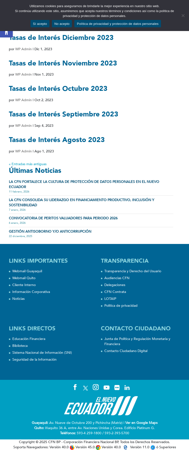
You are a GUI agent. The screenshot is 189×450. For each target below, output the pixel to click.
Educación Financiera (28, 339)
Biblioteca (20, 345)
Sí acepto (40, 24)
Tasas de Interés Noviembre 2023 (63, 63)
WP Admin (23, 49)
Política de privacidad (121, 305)
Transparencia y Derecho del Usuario (132, 271)
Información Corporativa (31, 291)
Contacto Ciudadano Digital (125, 351)
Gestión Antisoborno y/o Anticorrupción (50, 231)
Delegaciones (114, 285)
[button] (6, 31)
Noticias (18, 298)
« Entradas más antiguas (28, 164)
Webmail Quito (23, 278)
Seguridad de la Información (34, 359)
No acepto (62, 24)
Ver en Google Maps (141, 422)
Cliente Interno (24, 285)
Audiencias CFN (116, 278)
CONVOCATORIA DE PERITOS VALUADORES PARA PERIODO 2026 (63, 218)
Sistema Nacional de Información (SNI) (42, 352)
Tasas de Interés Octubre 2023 (58, 88)
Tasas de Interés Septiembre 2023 (63, 114)
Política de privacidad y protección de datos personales (117, 24)
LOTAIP (110, 298)
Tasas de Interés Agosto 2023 (57, 140)
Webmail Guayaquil (27, 271)
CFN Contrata (115, 291)
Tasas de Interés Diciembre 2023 (61, 37)
